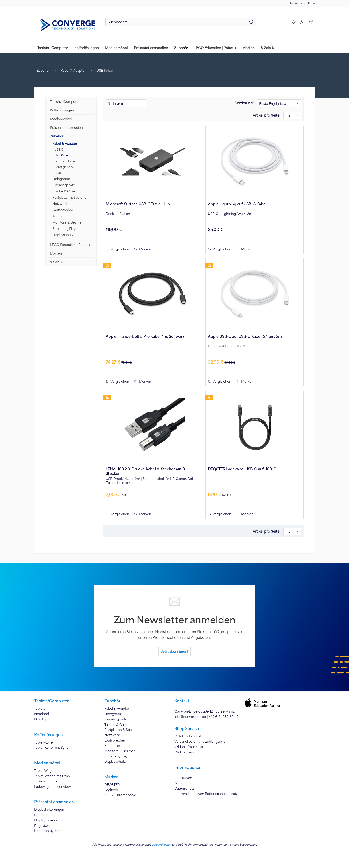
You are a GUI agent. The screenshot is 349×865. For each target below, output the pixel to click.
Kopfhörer (60, 216)
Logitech (111, 790)
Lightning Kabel (65, 161)
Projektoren (43, 825)
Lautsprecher (62, 210)
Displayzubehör (46, 820)
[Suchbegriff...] (180, 22)
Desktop (40, 719)
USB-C (59, 149)
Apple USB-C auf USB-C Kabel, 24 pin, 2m (245, 336)
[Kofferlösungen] (86, 47)
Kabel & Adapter (64, 143)
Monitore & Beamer (67, 222)
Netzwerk (59, 204)
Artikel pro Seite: (266, 115)
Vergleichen (117, 249)
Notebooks (42, 714)
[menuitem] (180, 24)
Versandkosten (161, 844)
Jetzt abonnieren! (174, 651)
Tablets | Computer (65, 101)
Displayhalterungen (49, 809)
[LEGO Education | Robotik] (215, 47)
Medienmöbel (61, 119)
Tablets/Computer (51, 700)
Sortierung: (244, 103)
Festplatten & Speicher (70, 197)
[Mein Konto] (302, 22)
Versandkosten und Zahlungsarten (200, 741)
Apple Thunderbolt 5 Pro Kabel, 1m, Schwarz (145, 336)
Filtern (115, 103)
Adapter (60, 172)
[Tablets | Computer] (52, 47)
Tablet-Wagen (44, 770)
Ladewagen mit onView (52, 786)
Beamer (40, 815)
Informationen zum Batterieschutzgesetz (206, 794)
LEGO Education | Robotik (70, 245)
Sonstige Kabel (64, 167)
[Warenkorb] (311, 22)
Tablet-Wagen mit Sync (52, 776)
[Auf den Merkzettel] (142, 249)
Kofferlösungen (62, 110)
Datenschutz (184, 788)
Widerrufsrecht (186, 752)
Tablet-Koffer (44, 742)
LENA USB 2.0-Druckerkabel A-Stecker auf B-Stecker (146, 471)
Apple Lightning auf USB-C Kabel (237, 204)
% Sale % (56, 262)
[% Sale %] (267, 47)
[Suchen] (251, 22)
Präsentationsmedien (66, 127)
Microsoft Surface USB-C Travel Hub (138, 204)
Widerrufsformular (188, 747)
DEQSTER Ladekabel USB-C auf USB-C (242, 469)
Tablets (39, 708)
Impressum (183, 778)
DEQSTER (112, 784)
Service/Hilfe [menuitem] (301, 3)
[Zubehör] (181, 47)
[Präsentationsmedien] (151, 47)
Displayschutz (62, 235)
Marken (56, 253)
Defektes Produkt (187, 736)
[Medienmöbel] (116, 47)
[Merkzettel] (292, 22)
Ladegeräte (61, 179)
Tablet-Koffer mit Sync (51, 747)
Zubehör (56, 136)
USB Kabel (61, 155)
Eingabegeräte (63, 185)
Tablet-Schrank (45, 781)
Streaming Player (65, 228)
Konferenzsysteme (48, 831)
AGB (178, 783)
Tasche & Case (63, 191)
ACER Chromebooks (120, 795)
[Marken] (248, 47)
